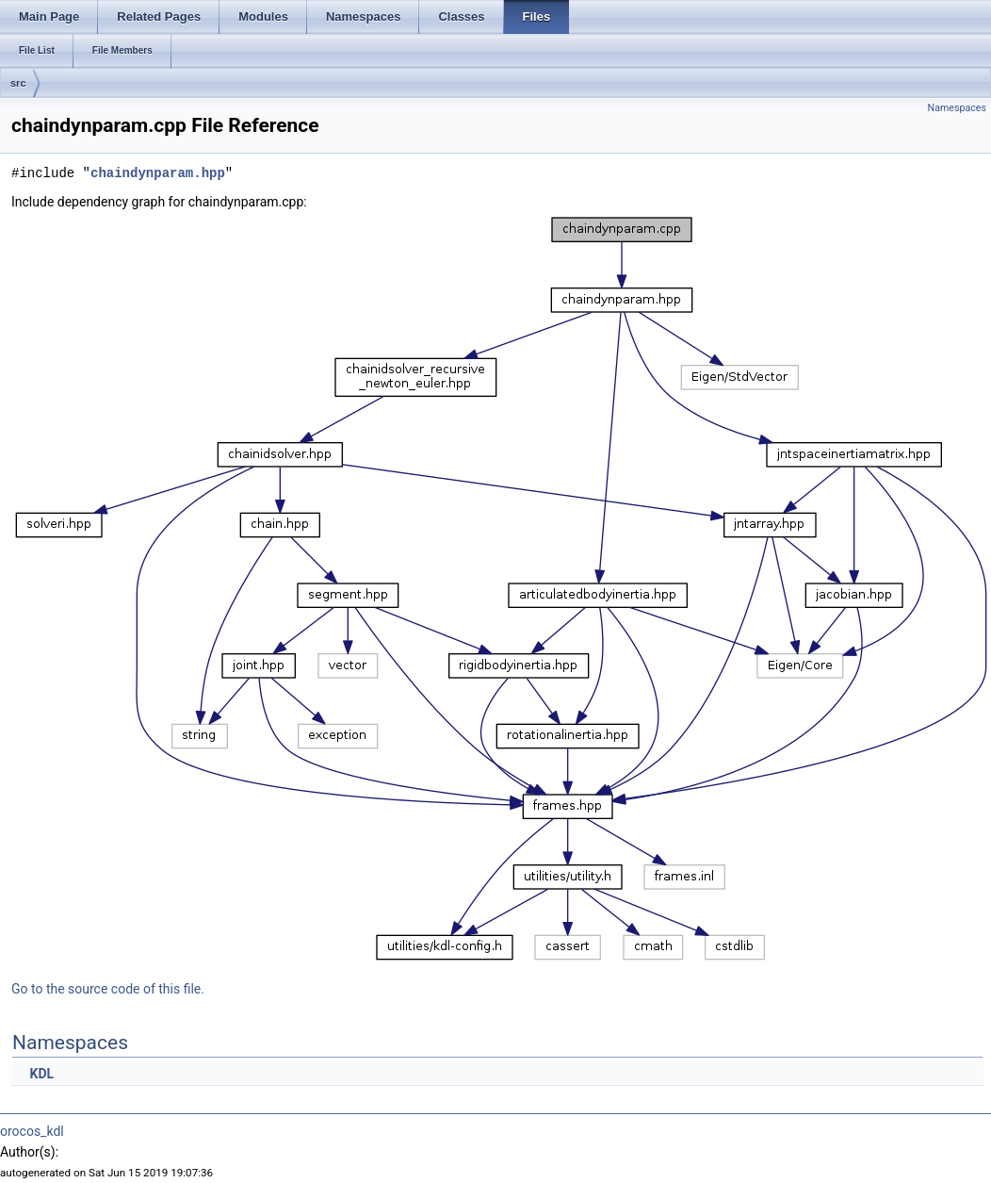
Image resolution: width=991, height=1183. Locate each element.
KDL (41, 1073)
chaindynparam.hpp (157, 173)
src (18, 83)
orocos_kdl (32, 1131)
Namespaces (957, 108)
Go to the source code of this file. (107, 988)
